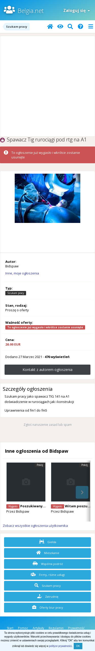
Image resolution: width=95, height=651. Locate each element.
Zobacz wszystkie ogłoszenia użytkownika (35, 525)
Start (10, 628)
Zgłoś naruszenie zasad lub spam (48, 424)
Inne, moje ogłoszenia (22, 273)
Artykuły (38, 628)
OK (78, 646)
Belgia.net (30, 10)
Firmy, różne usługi (48, 575)
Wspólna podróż (48, 564)
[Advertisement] (47, 86)
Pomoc (23, 628)
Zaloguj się (76, 10)
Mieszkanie (47, 553)
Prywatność (76, 628)
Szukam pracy (47, 585)
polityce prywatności (60, 646)
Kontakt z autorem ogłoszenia (47, 369)
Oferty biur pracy (47, 607)
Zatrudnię (47, 596)
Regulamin (56, 628)
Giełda (47, 542)
